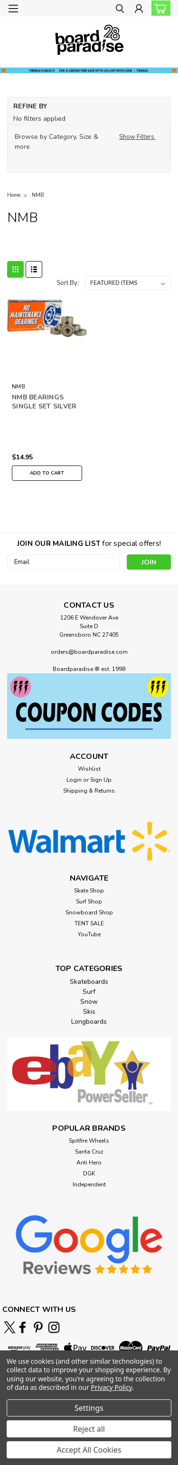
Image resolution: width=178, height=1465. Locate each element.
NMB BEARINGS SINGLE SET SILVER (44, 402)
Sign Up (101, 780)
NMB (38, 195)
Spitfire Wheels (89, 1141)
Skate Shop (89, 890)
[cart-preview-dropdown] (159, 8)
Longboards (89, 1021)
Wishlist (89, 769)
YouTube (89, 934)
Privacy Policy (111, 1387)
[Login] (139, 10)
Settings (89, 1408)
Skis (89, 1011)
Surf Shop (89, 901)
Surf (89, 991)
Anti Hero (89, 1162)
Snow (89, 1001)
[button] (89, 142)
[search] (120, 10)
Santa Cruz (89, 1151)
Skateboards (89, 981)
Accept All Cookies (89, 1450)
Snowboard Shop (89, 912)
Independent (89, 1184)
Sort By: (67, 283)
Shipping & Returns (89, 791)
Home (13, 195)
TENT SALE (89, 923)
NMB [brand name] (18, 386)
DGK (89, 1173)
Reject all (89, 1429)
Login (74, 780)
